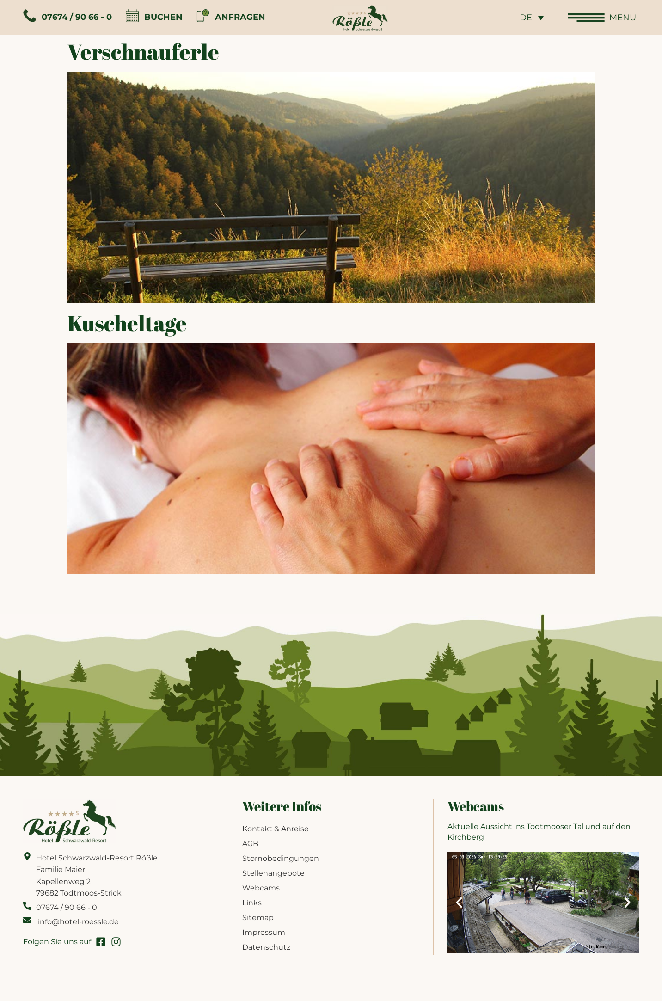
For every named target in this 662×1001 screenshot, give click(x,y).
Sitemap (258, 917)
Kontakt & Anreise (275, 828)
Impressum (263, 932)
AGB (250, 843)
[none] (532, 17)
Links (252, 902)
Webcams (261, 888)
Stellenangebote (273, 873)
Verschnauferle (143, 51)
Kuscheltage (127, 322)
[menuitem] (532, 17)
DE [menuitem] (526, 18)
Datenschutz (266, 947)
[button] (459, 902)
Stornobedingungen (280, 858)
